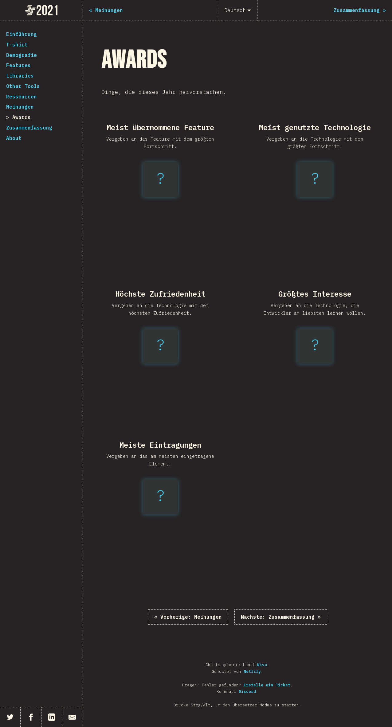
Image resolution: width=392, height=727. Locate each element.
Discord (247, 691)
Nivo (262, 664)
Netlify (252, 671)
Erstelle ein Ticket (267, 685)
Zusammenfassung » (281, 617)
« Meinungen (188, 617)
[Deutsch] (237, 10)
